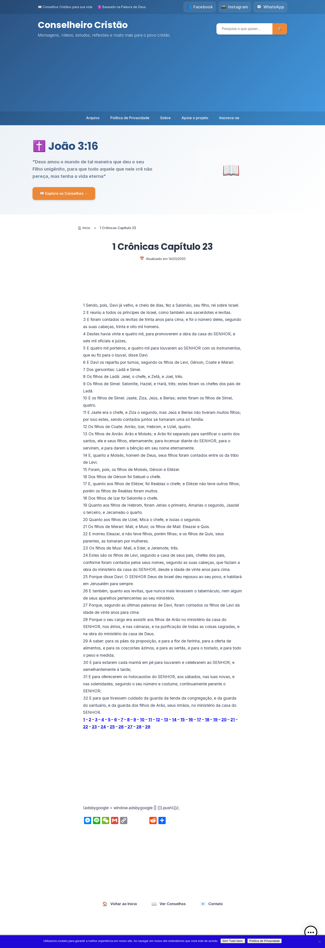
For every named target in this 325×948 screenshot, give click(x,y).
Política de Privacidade (129, 118)
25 (112, 726)
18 (207, 719)
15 (182, 719)
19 (215, 719)
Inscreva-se (229, 118)
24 (103, 726)
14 (174, 719)
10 (142, 719)
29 (147, 726)
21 (232, 719)
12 (158, 719)
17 (199, 719)
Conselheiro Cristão (83, 25)
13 (166, 719)
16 (190, 719)
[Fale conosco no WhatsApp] (270, 7)
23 (94, 726)
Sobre (165, 118)
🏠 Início (84, 228)
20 (224, 719)
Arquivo (93, 118)
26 (121, 726)
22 (85, 726)
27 (130, 726)
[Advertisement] (162, 77)
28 (138, 726)
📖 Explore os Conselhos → (64, 193)
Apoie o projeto (194, 118)
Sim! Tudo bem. (232, 941)
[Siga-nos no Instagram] (234, 7)
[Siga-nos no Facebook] (199, 7)
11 (150, 719)
